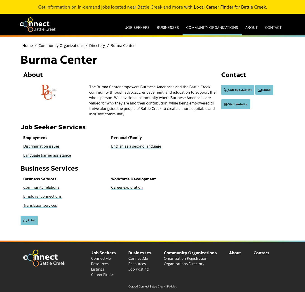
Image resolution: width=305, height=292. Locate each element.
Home (27, 45)
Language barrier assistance (47, 155)
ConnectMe (101, 258)
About (251, 27)
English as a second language (136, 146)
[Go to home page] (38, 30)
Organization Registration (185, 258)
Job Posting (138, 269)
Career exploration (127, 187)
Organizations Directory (184, 263)
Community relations (41, 187)
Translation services (40, 205)
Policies (172, 286)
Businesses (168, 27)
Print (29, 220)
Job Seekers (137, 27)
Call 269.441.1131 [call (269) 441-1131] (238, 90)
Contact (273, 27)
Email (264, 90)
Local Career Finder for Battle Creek (230, 7)
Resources (100, 263)
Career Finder (102, 274)
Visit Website (235, 104)
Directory (97, 45)
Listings (97, 269)
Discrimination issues (41, 146)
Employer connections (42, 196)
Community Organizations (212, 27)
